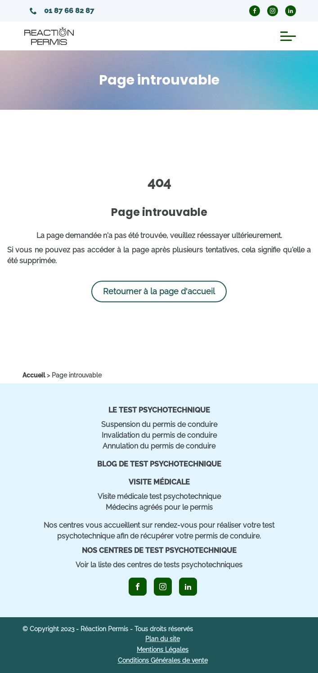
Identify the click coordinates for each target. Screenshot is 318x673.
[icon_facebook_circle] (254, 10)
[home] (33, 375)
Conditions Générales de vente (163, 660)
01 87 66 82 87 (62, 10)
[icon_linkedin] (188, 587)
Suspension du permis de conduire (159, 424)
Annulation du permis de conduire (159, 446)
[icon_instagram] (163, 587)
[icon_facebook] (138, 587)
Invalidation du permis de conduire (159, 435)
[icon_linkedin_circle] (290, 10)
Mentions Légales (162, 649)
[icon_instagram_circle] (272, 10)
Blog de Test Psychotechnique (159, 464)
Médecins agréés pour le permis (159, 507)
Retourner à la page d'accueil (159, 291)
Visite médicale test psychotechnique (159, 496)
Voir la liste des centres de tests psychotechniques (159, 565)
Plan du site (162, 638)
